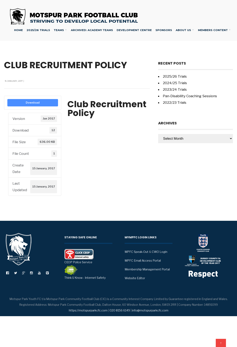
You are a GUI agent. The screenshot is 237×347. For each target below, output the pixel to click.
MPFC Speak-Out (136, 251)
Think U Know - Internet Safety (85, 272)
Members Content (213, 30)
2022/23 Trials (174, 102)
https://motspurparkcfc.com (88, 310)
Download (33, 102)
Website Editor (135, 278)
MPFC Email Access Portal (143, 260)
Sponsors (163, 30)
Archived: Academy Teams (92, 30)
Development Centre (134, 30)
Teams (59, 30)
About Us (183, 30)
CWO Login (159, 251)
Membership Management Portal (147, 269)
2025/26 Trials (38, 30)
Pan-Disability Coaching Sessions (190, 96)
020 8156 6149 (120, 310)
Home (18, 30)
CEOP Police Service (79, 256)
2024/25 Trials (175, 83)
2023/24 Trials (175, 89)
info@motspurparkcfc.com (150, 310)
